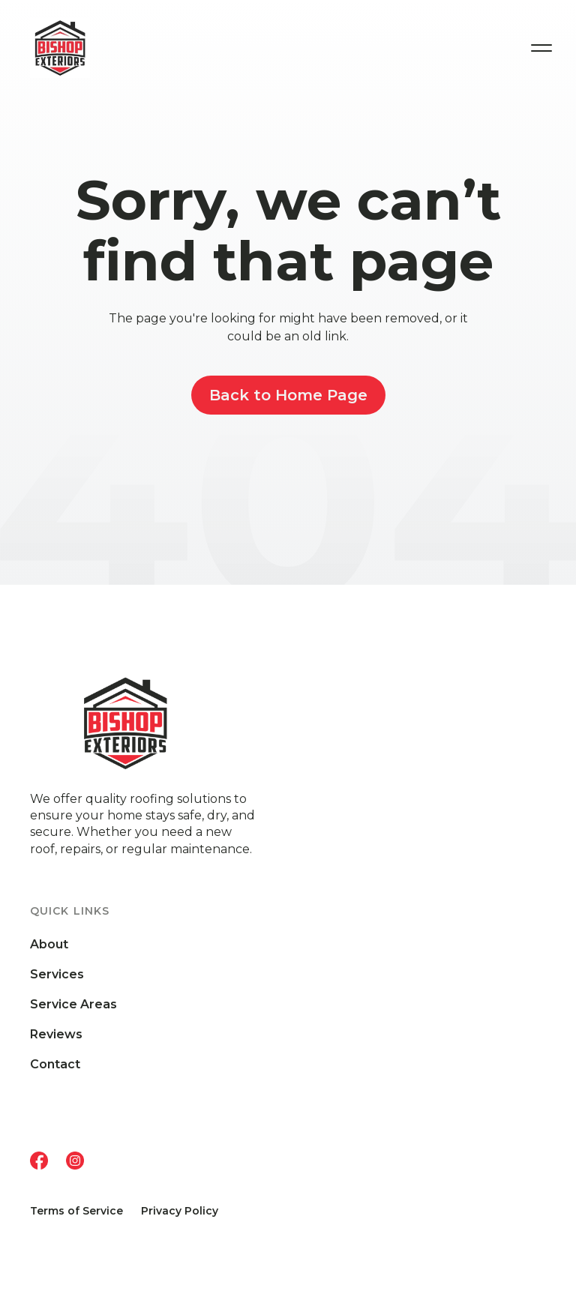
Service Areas (73, 1005)
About (49, 945)
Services (57, 975)
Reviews (56, 1035)
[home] (90, 48)
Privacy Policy (179, 1211)
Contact (55, 1065)
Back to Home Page (288, 395)
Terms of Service (76, 1211)
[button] (541, 48)
